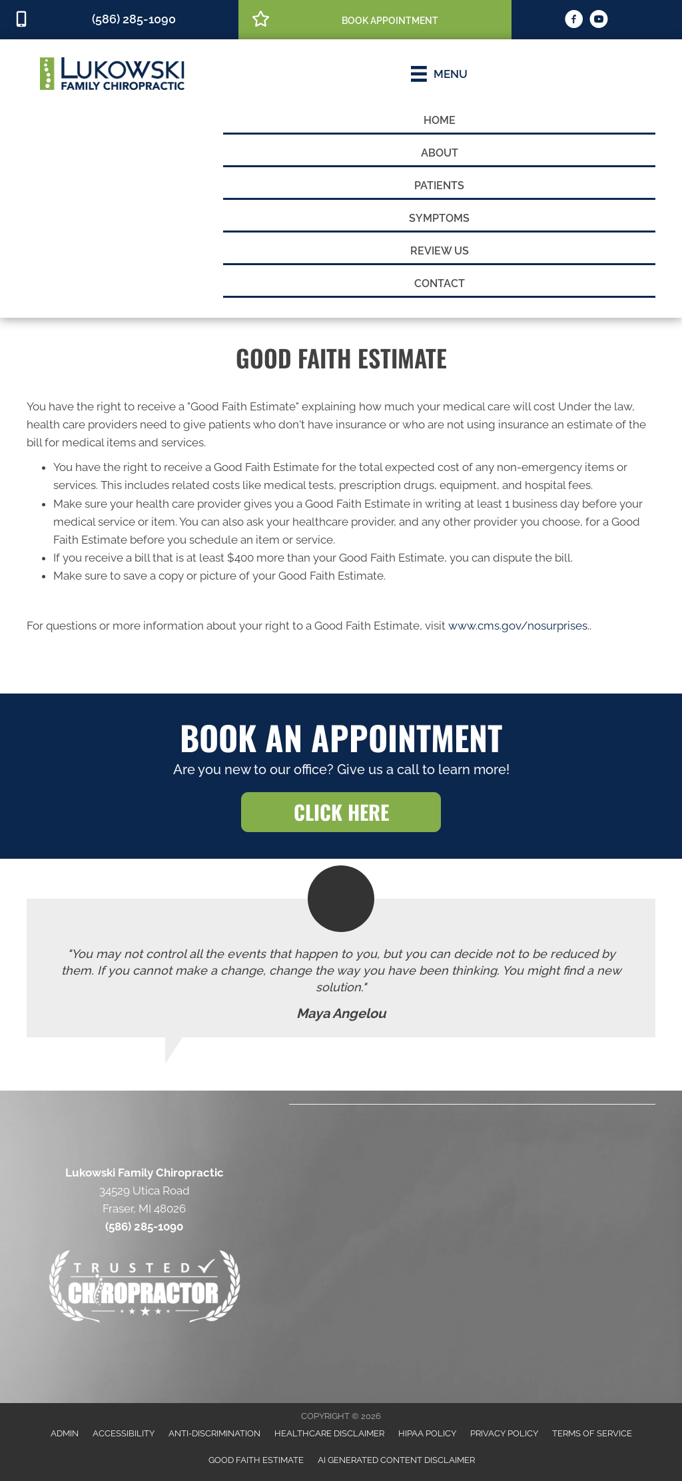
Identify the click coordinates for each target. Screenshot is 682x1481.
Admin (65, 1433)
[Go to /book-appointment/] (375, 19)
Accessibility (124, 1433)
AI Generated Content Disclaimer (396, 1460)
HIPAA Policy (427, 1433)
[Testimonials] (341, 968)
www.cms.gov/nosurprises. (517, 625)
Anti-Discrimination (214, 1433)
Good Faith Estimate (256, 1460)
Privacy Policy (504, 1433)
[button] (341, 812)
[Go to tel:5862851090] (119, 19)
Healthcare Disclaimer (329, 1433)
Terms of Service (592, 1433)
